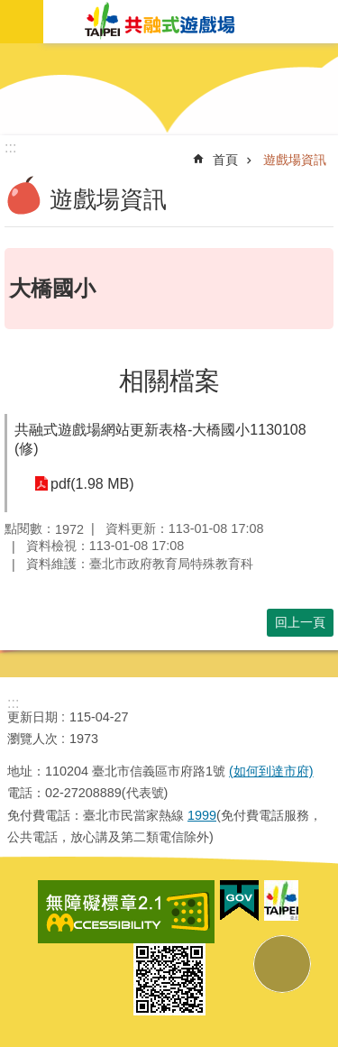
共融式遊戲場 (160, 21)
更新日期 (32, 717)
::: (13, 703)
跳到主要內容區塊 (9, 9)
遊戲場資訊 (294, 159)
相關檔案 (169, 381)
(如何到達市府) (271, 771)
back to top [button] (282, 964)
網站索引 (21, 21)
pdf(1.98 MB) (91, 483)
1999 (201, 815)
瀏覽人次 (32, 738)
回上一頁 (300, 622)
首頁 (225, 159)
